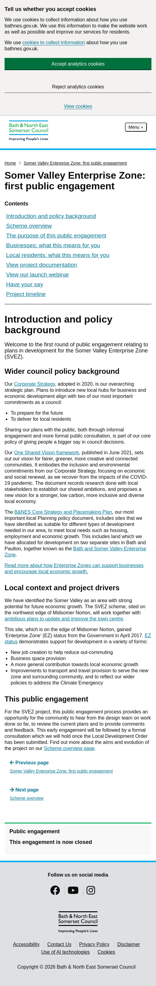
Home (10, 163)
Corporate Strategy (34, 384)
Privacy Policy (94, 944)
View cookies (78, 106)
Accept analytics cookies (78, 63)
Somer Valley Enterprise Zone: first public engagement (75, 163)
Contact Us (59, 944)
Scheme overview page (69, 748)
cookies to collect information (53, 42)
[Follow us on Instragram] (91, 892)
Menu (134, 127)
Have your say (24, 284)
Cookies (106, 952)
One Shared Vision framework (46, 452)
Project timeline (26, 294)
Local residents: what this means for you (57, 255)
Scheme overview (29, 226)
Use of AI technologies (65, 952)
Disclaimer (128, 944)
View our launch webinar (37, 274)
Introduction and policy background (51, 216)
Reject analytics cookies (78, 86)
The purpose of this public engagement (56, 235)
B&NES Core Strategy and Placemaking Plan (63, 512)
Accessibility (26, 944)
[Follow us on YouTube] (73, 892)
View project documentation (41, 265)
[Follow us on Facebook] (55, 892)
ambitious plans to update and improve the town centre (64, 618)
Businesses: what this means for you (53, 245)
